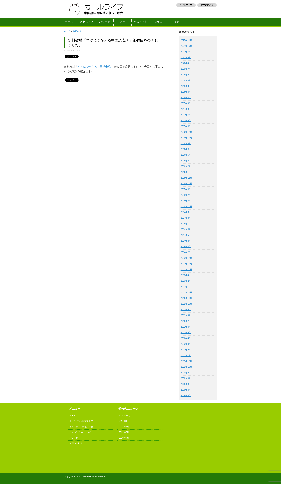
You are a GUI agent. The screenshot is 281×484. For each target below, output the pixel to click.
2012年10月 (186, 304)
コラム (158, 21)
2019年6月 (186, 74)
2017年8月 (186, 109)
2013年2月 (186, 281)
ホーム (69, 21)
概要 (176, 21)
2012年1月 (186, 355)
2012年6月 (186, 327)
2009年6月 (186, 390)
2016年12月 (186, 132)
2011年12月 (186, 361)
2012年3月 (186, 344)
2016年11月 (186, 137)
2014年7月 (186, 223)
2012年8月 (186, 315)
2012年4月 (186, 338)
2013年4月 (186, 275)
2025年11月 (186, 40)
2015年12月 (186, 178)
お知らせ (77, 31)
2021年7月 (186, 51)
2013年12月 (186, 258)
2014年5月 (186, 235)
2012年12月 (186, 292)
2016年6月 (186, 149)
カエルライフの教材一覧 (81, 426)
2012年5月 (186, 332)
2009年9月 (186, 378)
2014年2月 (186, 252)
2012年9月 (186, 309)
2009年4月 (186, 395)
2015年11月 (186, 183)
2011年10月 (186, 367)
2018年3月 (186, 97)
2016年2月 (186, 166)
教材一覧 (104, 21)
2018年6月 (186, 92)
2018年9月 (186, 86)
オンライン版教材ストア (81, 421)
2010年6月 (186, 372)
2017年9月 (186, 103)
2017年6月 (186, 120)
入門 (122, 21)
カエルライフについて (80, 432)
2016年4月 (186, 160)
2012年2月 (186, 349)
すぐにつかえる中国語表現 (94, 66)
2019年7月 (186, 69)
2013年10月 (186, 269)
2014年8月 (186, 218)
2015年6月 (186, 200)
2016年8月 (186, 143)
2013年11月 (186, 264)
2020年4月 (186, 63)
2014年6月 (186, 229)
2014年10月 (186, 206)
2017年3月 (186, 126)
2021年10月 (186, 46)
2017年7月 (186, 115)
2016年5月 (186, 155)
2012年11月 (186, 298)
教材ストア (86, 21)
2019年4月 (186, 80)
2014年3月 (186, 246)
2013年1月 (186, 286)
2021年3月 (186, 57)
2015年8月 (186, 189)
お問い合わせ (75, 443)
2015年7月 (186, 195)
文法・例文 (140, 21)
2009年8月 (186, 384)
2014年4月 (186, 241)
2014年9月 (186, 212)
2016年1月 (186, 172)
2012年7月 (186, 321)
